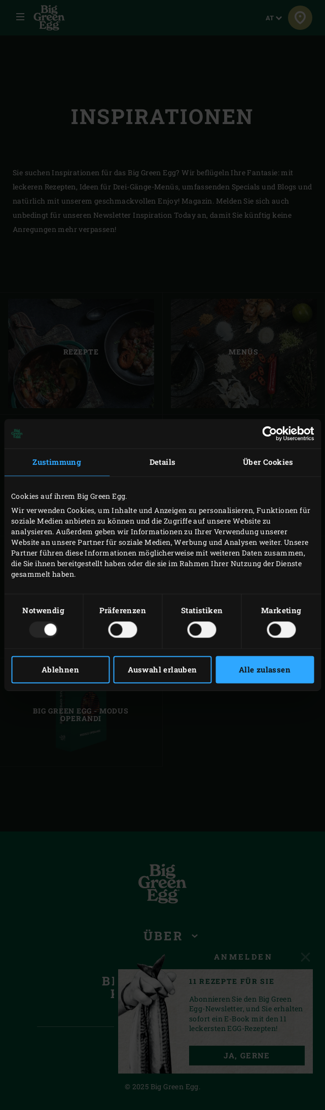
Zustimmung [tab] (56, 462)
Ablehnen (60, 670)
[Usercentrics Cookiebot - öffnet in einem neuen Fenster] (269, 433)
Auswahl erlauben (162, 670)
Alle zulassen (265, 670)
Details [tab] (163, 462)
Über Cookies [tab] (268, 462)
